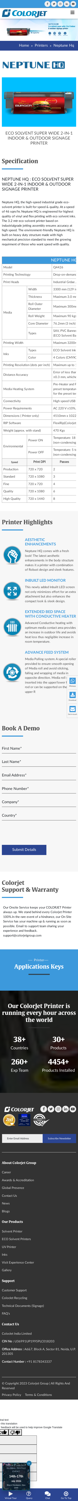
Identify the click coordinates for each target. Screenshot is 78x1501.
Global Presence (13, 1188)
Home (24, 45)
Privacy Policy (11, 1394)
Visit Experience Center (18, 1262)
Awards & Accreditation (18, 1180)
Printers (41, 45)
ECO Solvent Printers (16, 1239)
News (6, 1203)
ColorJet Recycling (14, 1298)
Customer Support (14, 1290)
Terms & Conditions (38, 1394)
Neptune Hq (63, 45)
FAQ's (6, 1313)
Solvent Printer (12, 1231)
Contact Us (9, 1195)
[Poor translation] (15, 1432)
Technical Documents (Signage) (23, 1306)
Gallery (7, 1270)
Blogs (6, 1211)
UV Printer (9, 1247)
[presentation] (36, 833)
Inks (4, 1254)
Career (6, 1172)
